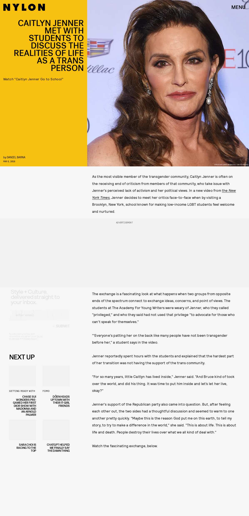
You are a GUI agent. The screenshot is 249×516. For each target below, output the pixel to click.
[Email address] (39, 318)
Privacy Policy (30, 342)
